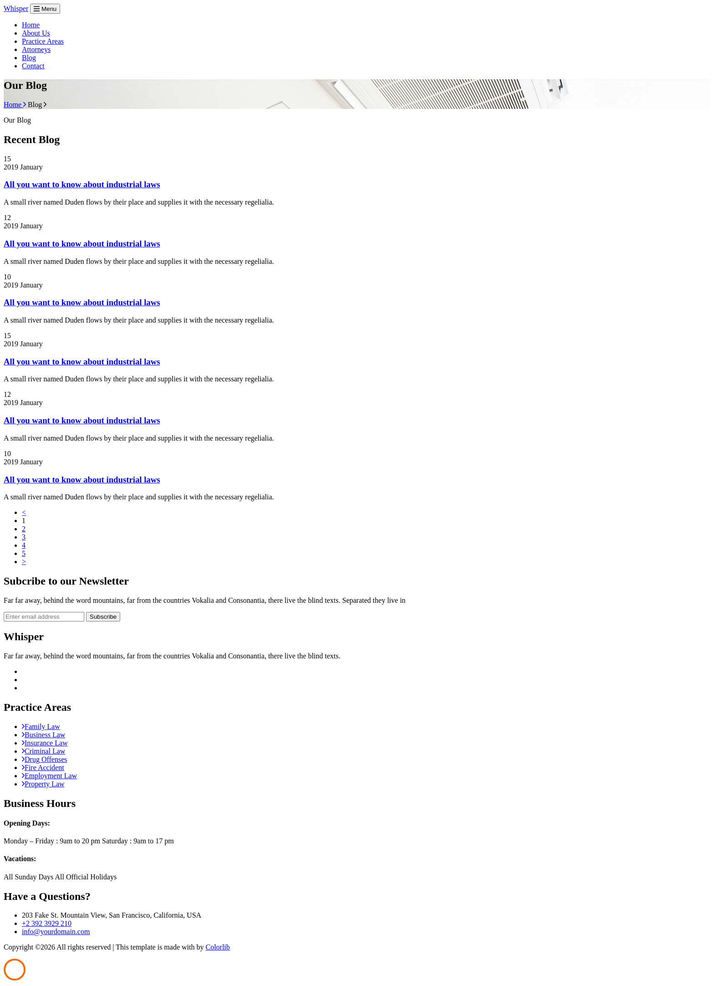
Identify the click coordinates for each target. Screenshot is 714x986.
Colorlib (217, 947)
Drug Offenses (44, 759)
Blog (29, 58)
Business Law (43, 735)
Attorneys (36, 49)
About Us (36, 33)
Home (31, 25)
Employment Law (49, 776)
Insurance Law (45, 743)
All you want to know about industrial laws (82, 184)
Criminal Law (43, 751)
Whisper (16, 8)
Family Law (41, 726)
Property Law (43, 784)
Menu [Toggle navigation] (45, 8)
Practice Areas (43, 41)
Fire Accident (43, 767)
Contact (33, 66)
